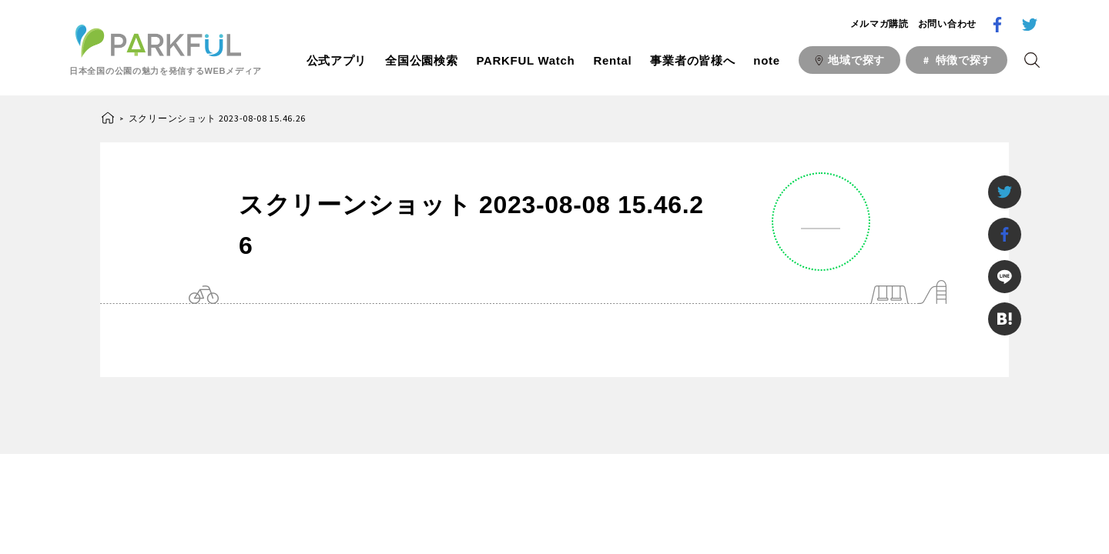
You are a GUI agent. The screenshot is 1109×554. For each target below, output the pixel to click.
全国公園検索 (421, 60)
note (766, 60)
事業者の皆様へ (692, 60)
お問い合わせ (947, 23)
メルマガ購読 (879, 23)
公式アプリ (337, 60)
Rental (612, 60)
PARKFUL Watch (525, 60)
